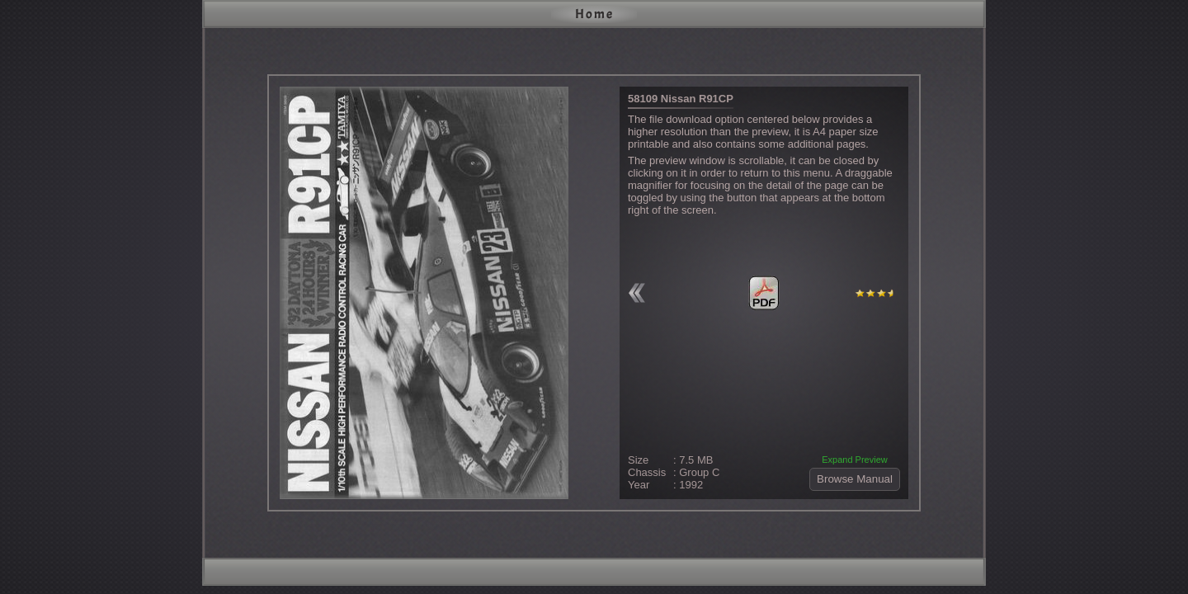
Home (594, 14)
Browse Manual (855, 479)
